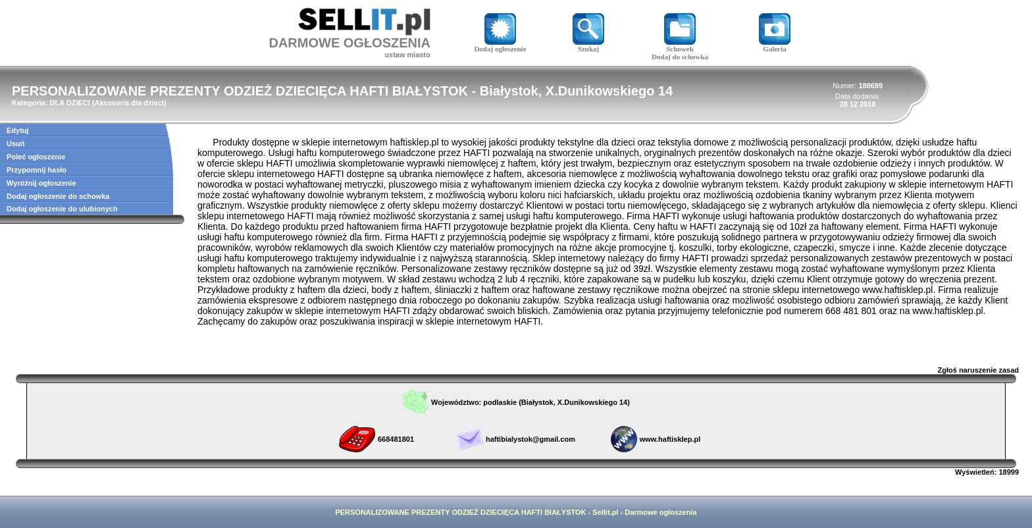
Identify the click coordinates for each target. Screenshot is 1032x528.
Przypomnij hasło (36, 170)
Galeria (774, 45)
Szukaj (588, 45)
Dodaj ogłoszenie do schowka (58, 196)
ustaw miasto (407, 55)
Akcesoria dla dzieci (129, 103)
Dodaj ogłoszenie (500, 45)
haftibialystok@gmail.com (530, 439)
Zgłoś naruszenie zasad (978, 370)
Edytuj (18, 130)
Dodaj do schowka (680, 57)
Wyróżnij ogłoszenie (41, 183)
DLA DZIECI (69, 103)
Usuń (16, 143)
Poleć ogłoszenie (36, 157)
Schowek (680, 45)
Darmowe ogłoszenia (660, 512)
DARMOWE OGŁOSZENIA (349, 43)
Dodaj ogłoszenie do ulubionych (62, 209)
